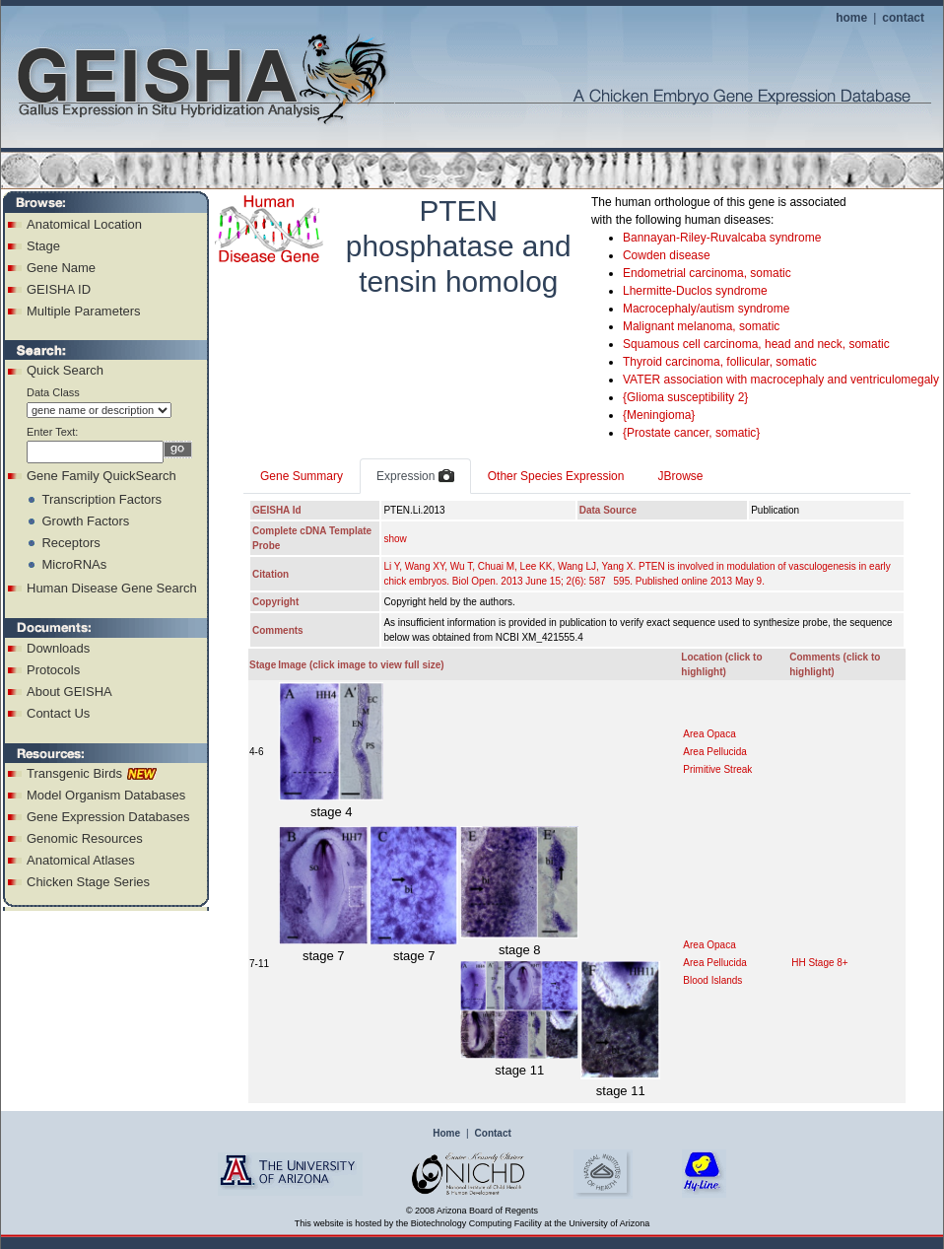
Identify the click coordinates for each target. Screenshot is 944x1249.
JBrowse (680, 476)
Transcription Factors (101, 499)
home (851, 18)
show (394, 538)
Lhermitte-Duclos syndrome (695, 291)
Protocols (53, 669)
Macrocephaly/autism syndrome (706, 308)
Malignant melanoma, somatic (701, 326)
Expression (415, 477)
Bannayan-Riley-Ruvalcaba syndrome (722, 237)
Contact (493, 1133)
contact (903, 18)
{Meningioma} (659, 415)
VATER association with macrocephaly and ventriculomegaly (781, 379)
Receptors (70, 542)
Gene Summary (301, 476)
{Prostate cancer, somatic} (691, 433)
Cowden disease (666, 255)
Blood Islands (712, 980)
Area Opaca (709, 734)
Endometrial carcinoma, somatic (707, 273)
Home (446, 1133)
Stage (43, 246)
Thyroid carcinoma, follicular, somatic (720, 362)
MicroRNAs (73, 564)
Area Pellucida (714, 751)
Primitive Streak (717, 769)
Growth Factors (85, 521)
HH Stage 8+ (819, 962)
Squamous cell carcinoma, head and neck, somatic (756, 344)
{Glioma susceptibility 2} (685, 397)
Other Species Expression (556, 476)
